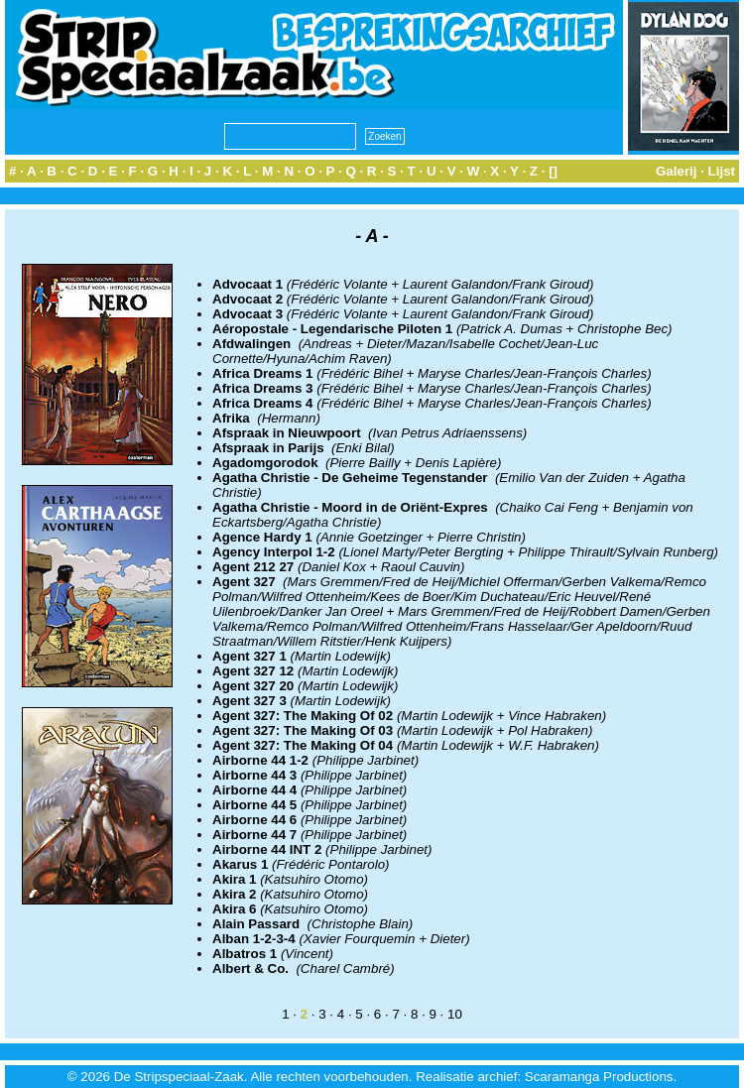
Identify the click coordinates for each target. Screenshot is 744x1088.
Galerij (676, 171)
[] (553, 171)
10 (454, 1014)
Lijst (721, 171)
